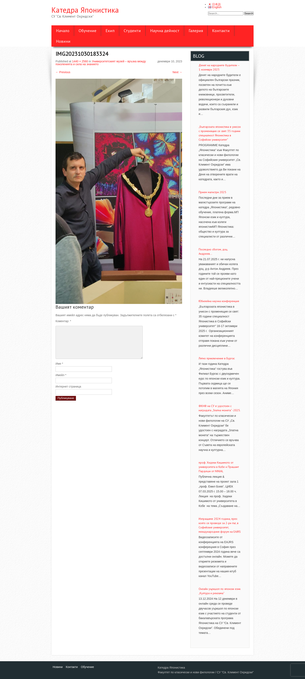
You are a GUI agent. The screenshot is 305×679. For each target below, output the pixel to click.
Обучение (87, 30)
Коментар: (63, 321)
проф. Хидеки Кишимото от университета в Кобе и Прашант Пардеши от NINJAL (219, 467)
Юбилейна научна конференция (219, 301)
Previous (63, 72)
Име (59, 363)
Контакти (221, 30)
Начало (62, 30)
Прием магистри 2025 (212, 192)
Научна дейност (164, 30)
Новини (63, 41)
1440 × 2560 (80, 61)
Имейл (61, 375)
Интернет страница (68, 386)
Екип (110, 30)
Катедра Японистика (85, 10)
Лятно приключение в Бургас (217, 358)
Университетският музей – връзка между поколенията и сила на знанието (101, 63)
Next (177, 72)
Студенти (132, 30)
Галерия (196, 30)
